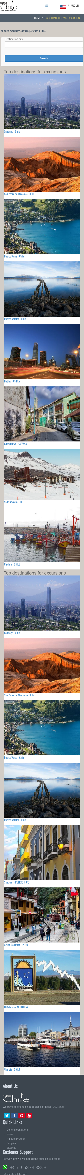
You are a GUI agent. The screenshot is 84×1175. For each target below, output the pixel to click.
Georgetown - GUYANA (15, 443)
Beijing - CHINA (12, 381)
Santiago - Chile (12, 131)
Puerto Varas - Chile (14, 256)
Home (37, 18)
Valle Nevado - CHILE (14, 502)
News (10, 1134)
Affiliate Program (16, 1138)
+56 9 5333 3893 (28, 1167)
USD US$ (75, 5)
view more (58, 1106)
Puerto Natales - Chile (15, 319)
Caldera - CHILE (12, 564)
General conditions (17, 1129)
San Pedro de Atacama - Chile (19, 194)
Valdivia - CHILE (12, 1069)
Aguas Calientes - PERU (16, 945)
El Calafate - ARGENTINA (16, 1007)
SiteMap (11, 1147)
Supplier (11, 1143)
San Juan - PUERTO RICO (16, 882)
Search (44, 58)
